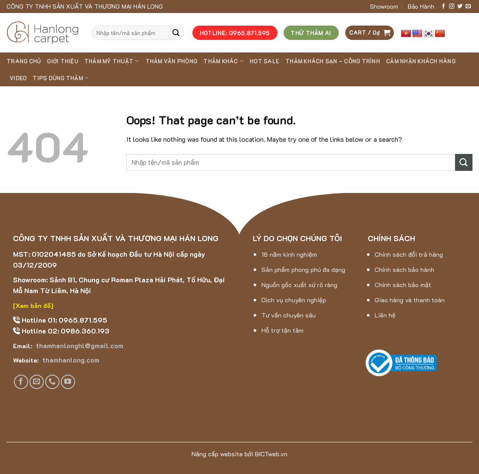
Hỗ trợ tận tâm (282, 330)
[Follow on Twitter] (459, 6)
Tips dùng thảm (61, 78)
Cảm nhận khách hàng (421, 61)
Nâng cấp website (217, 454)
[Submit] (175, 33)
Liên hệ (385, 315)
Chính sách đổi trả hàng (409, 254)
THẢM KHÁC (223, 61)
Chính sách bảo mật (403, 285)
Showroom (384, 6)
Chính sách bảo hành (404, 269)
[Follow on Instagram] (451, 6)
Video (18, 78)
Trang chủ (24, 61)
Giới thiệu (62, 61)
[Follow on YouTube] (68, 382)
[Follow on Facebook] (443, 6)
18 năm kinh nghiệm (289, 254)
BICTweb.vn (271, 454)
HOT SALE (264, 61)
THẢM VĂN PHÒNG (171, 61)
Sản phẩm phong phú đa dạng (303, 269)
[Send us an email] (468, 6)
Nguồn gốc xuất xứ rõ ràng (299, 285)
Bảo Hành (421, 6)
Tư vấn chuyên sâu (288, 315)
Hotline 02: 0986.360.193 (64, 330)
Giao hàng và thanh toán (410, 300)
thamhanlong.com (69, 359)
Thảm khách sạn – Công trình (332, 61)
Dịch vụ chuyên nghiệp (293, 300)
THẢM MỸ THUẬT (111, 61)
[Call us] (52, 382)
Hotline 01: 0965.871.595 (63, 319)
